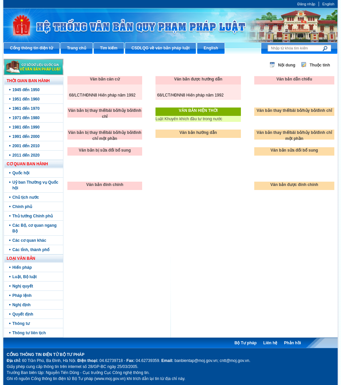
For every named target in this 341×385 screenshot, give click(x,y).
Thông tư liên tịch (29, 333)
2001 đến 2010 (26, 146)
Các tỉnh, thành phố (30, 249)
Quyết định (22, 314)
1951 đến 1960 (26, 99)
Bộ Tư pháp (246, 343)
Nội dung (286, 65)
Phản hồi (292, 343)
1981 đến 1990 (26, 127)
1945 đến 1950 (26, 89)
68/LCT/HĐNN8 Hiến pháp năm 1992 (102, 95)
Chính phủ (22, 206)
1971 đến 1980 (26, 118)
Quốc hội (20, 173)
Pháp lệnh (22, 295)
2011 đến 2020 (26, 155)
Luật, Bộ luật (24, 276)
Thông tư (21, 323)
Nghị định (21, 305)
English (328, 4)
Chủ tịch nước (25, 197)
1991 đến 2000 (26, 136)
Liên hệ (270, 343)
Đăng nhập (306, 4)
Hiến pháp (22, 267)
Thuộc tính (320, 65)
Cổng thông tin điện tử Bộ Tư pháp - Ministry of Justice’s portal (170, 25)
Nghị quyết (22, 286)
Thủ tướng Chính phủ (32, 216)
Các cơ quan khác (29, 240)
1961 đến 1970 (26, 108)
